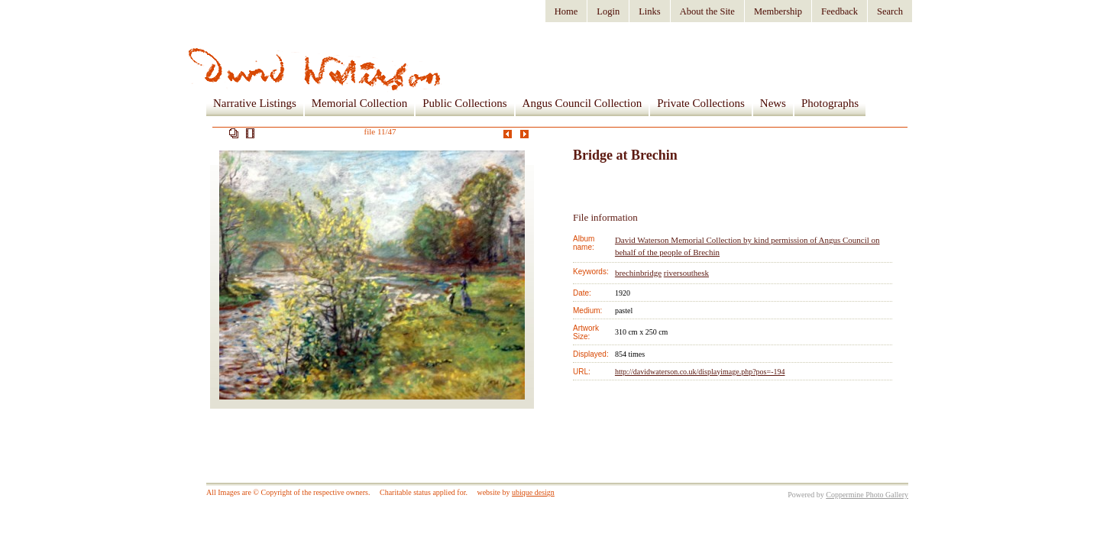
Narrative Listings (254, 103)
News (773, 103)
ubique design (533, 492)
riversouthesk (686, 272)
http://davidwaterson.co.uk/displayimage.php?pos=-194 (700, 371)
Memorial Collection (359, 103)
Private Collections (701, 103)
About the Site (707, 11)
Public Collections (464, 103)
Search (890, 11)
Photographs (830, 103)
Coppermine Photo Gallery (867, 494)
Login (608, 11)
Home (566, 11)
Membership (778, 11)
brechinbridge (638, 272)
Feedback (839, 11)
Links (649, 11)
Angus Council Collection (582, 103)
